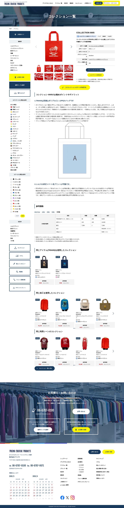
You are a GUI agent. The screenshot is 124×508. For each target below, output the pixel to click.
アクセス (81, 467)
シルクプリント (14, 46)
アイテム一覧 (58, 3)
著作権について (100, 475)
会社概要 (81, 465)
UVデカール (13, 67)
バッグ (99, 36)
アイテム (16, 28)
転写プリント (14, 50)
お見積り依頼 (98, 3)
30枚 (48, 212)
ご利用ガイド (87, 3)
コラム (98, 462)
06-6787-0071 (37, 465)
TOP (10, 28)
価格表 (71, 3)
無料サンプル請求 (43, 429)
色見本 (66, 3)
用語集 (79, 475)
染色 (11, 60)
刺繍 (11, 53)
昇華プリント (14, 70)
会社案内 (80, 462)
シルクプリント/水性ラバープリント (98, 59)
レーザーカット (14, 55)
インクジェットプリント (16, 48)
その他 (12, 240)
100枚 (58, 212)
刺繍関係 (12, 231)
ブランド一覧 (63, 468)
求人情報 (81, 469)
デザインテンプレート (83, 481)
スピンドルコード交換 (16, 65)
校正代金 (37, 212)
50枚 (53, 212)
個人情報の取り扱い (101, 468)
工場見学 (81, 472)
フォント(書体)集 (82, 478)
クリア (17, 215)
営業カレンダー (100, 478)
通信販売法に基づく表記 (102, 471)
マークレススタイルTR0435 (96, 46)
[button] (71, 47)
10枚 (43, 212)
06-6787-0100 (45, 410)
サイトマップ (99, 458)
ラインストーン (14, 58)
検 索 (23, 215)
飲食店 (104, 36)
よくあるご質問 (64, 485)
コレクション (78, 3)
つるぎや (109, 36)
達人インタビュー (101, 465)
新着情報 (80, 458)
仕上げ (12, 63)
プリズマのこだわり (48, 3)
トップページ (63, 458)
